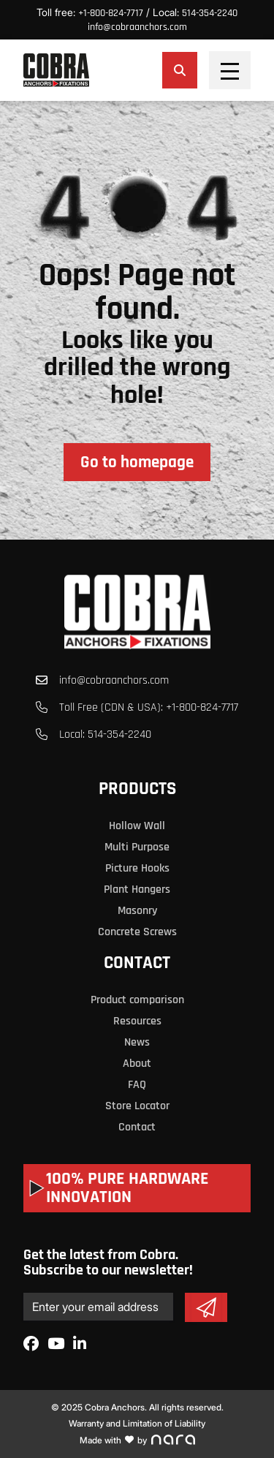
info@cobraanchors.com (137, 27)
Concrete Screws (137, 932)
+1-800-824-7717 (110, 13)
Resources (137, 1021)
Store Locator (137, 1106)
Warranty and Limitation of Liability (137, 1423)
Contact (137, 963)
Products (137, 789)
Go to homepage (137, 462)
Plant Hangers (137, 889)
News (137, 1042)
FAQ (137, 1084)
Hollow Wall (137, 826)
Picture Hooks (137, 868)
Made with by (137, 1440)
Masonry (137, 910)
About (137, 1063)
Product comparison (137, 1000)
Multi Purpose (137, 847)
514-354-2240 (209, 13)
